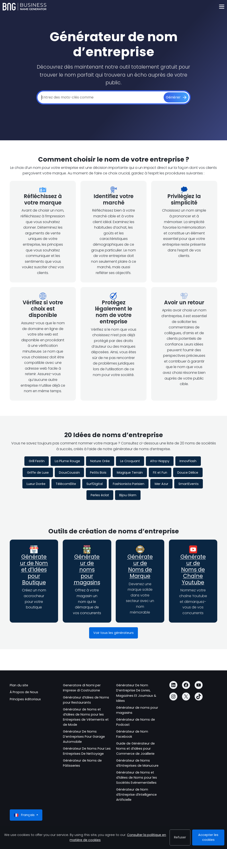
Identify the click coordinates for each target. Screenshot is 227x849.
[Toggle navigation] (221, 7)
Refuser (180, 837)
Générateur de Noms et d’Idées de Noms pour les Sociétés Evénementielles (136, 777)
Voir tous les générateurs (113, 633)
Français (24, 815)
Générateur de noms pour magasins (87, 569)
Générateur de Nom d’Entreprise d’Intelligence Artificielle (136, 794)
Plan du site (19, 685)
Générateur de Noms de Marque (140, 566)
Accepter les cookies (208, 837)
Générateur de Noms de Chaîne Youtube (193, 569)
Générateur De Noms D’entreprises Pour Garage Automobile (84, 736)
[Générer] (176, 97)
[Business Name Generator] (24, 7)
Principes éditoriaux (25, 699)
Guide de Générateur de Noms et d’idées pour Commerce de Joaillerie (135, 748)
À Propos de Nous (24, 692)
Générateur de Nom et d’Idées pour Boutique (34, 569)
